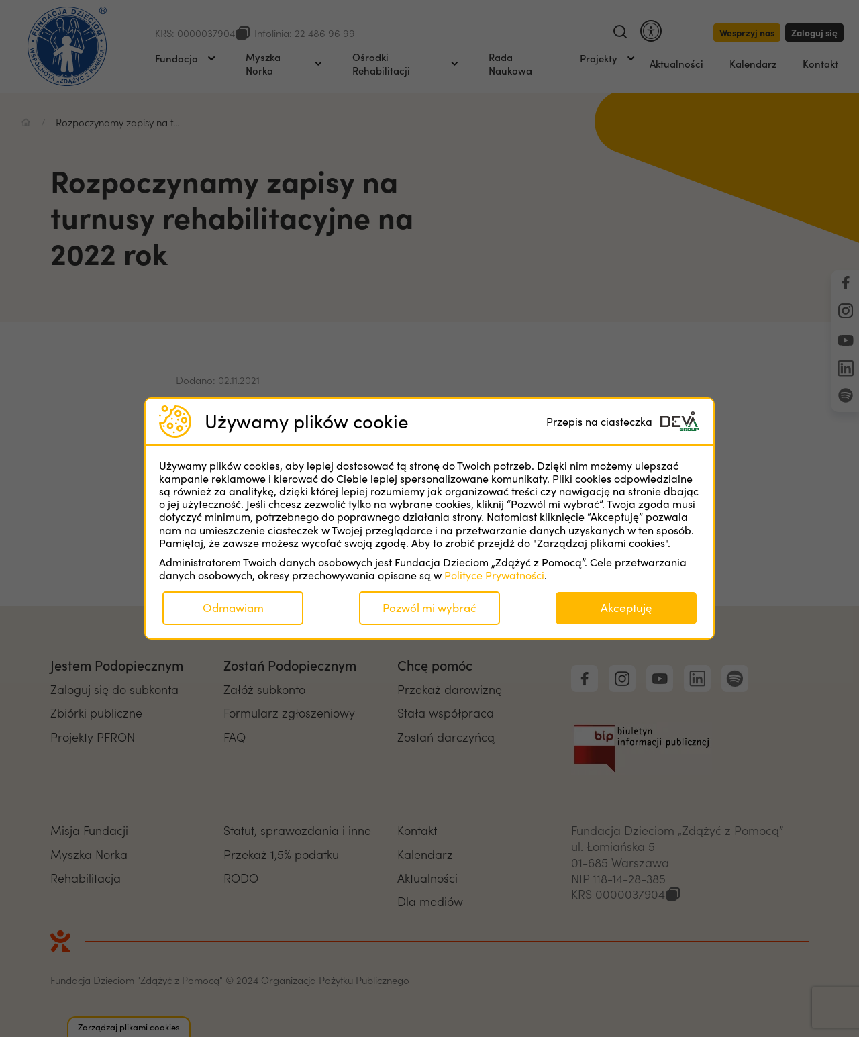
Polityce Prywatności (494, 575)
